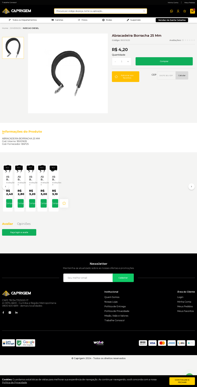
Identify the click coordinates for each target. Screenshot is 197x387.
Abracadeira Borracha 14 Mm (175, 207)
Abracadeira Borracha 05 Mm (20, 207)
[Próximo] (191, 200)
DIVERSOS (15, 29)
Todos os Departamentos (23, 20)
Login (180, 322)
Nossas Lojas (111, 327)
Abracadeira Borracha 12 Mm (136, 207)
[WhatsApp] (171, 11)
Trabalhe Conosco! (9, 2)
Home (5, 29)
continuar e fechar (182, 381)
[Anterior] (5, 200)
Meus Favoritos (185, 336)
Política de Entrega (115, 331)
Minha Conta (173, 3)
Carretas (57, 20)
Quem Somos (111, 322)
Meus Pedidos (189, 3)
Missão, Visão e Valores (116, 341)
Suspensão (134, 20)
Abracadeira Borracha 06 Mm (59, 207)
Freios (82, 20)
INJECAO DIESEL (31, 29)
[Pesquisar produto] (144, 11)
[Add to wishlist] (125, 78)
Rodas (107, 20)
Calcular (182, 77)
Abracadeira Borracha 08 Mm (97, 207)
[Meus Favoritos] (184, 11)
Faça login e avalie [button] (19, 257)
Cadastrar (123, 303)
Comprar (164, 62)
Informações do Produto (22, 133)
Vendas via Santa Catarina (172, 21)
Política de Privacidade (116, 336)
